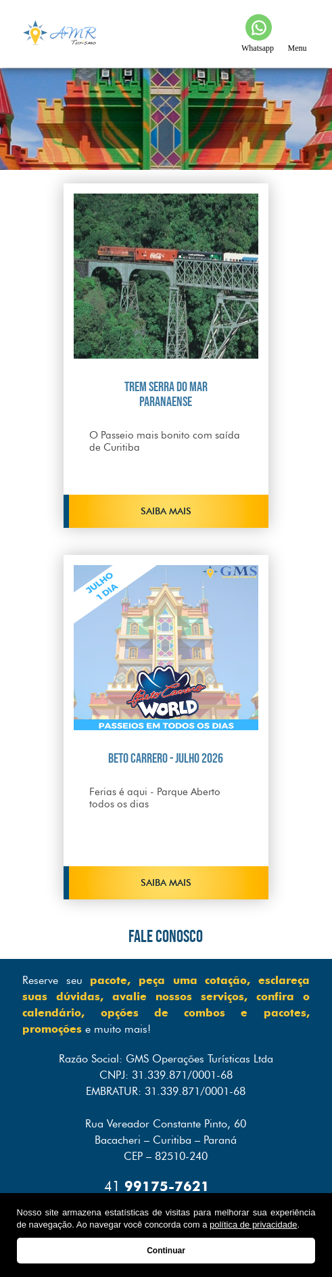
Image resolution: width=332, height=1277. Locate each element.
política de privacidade (253, 1224)
